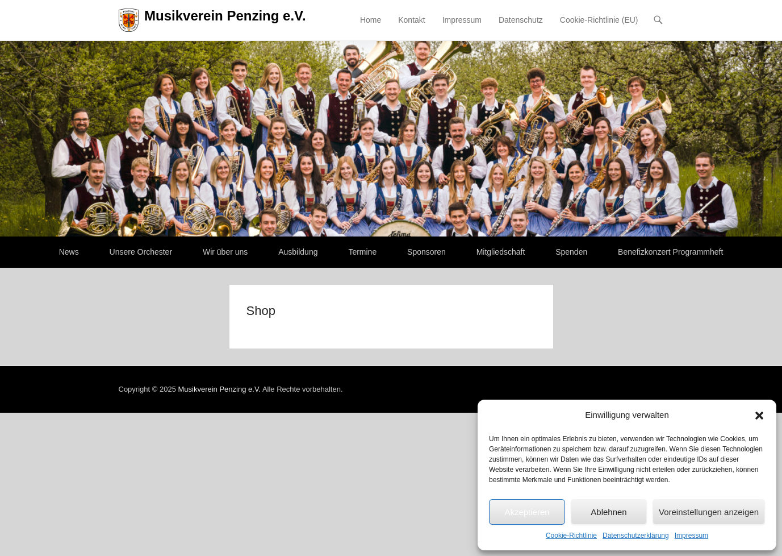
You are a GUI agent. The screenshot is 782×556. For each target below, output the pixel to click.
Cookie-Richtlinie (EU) (599, 19)
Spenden (571, 251)
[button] (759, 415)
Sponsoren (426, 251)
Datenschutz (521, 19)
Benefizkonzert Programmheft (670, 251)
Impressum (691, 536)
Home (370, 19)
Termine (362, 251)
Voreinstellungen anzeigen (709, 512)
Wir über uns (225, 251)
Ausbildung (297, 251)
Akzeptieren (526, 512)
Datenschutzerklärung (636, 536)
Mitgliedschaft (500, 251)
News (69, 251)
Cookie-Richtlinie (571, 536)
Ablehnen (608, 512)
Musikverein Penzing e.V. (225, 15)
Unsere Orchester (141, 251)
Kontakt (411, 19)
